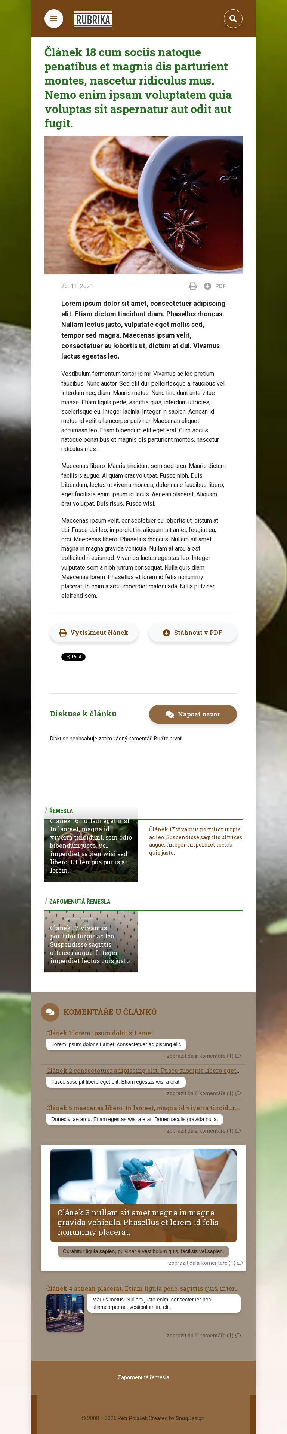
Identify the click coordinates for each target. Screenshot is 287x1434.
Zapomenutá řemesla (143, 1377)
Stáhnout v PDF (198, 632)
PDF (215, 286)
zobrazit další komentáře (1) (200, 1056)
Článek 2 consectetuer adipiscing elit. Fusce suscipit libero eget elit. (148, 1070)
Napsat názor (199, 714)
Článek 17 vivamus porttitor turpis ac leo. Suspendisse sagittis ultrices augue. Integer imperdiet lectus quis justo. (195, 841)
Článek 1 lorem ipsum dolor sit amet (100, 1033)
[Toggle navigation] (53, 18)
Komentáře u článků (110, 1012)
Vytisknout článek (99, 632)
